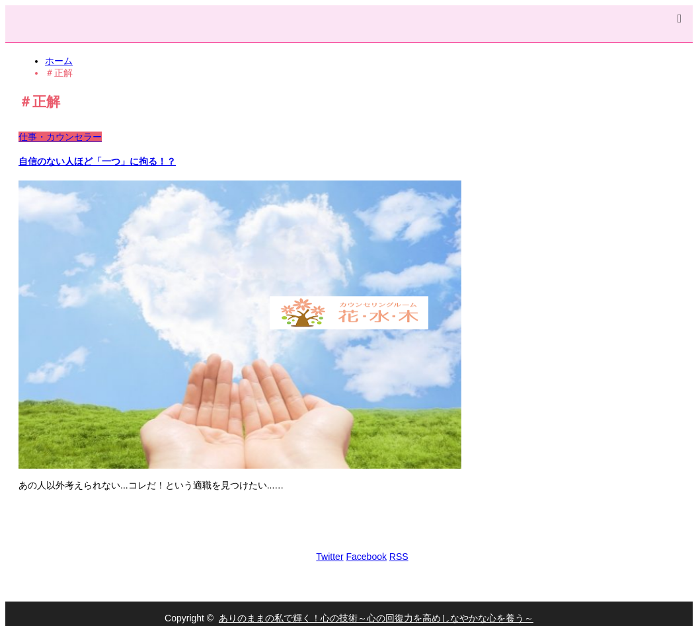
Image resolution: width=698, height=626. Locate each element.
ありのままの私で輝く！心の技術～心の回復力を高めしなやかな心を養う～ (376, 618)
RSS (398, 556)
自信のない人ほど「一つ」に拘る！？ (97, 161)
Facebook (366, 556)
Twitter (329, 556)
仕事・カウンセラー (60, 137)
